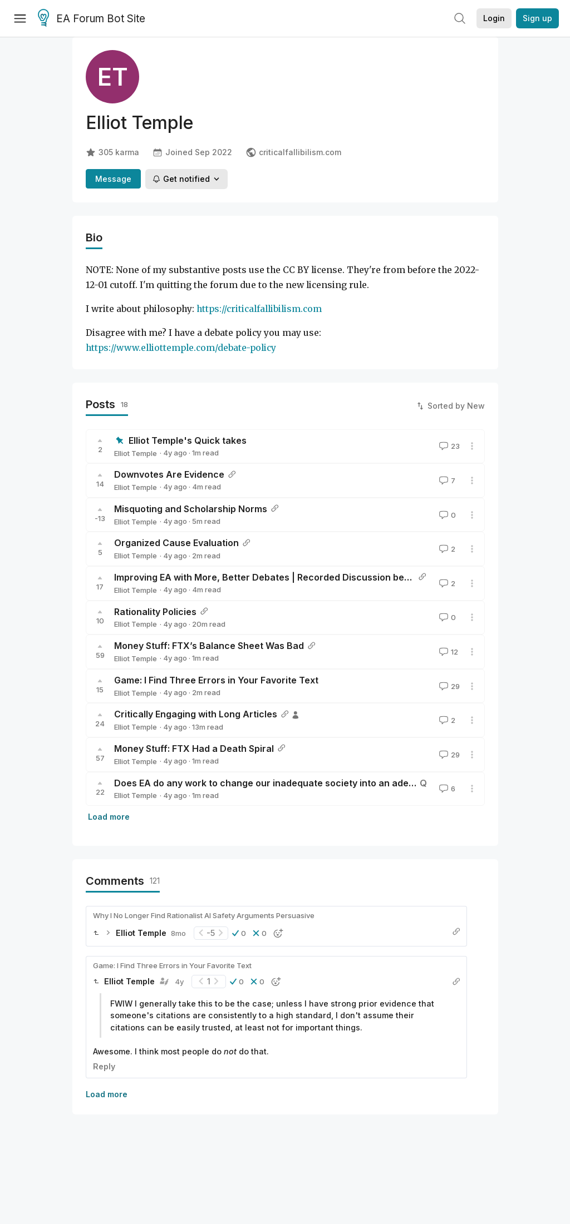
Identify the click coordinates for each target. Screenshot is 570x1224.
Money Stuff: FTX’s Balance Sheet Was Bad (209, 645)
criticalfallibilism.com (293, 152)
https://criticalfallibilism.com (259, 309)
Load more (109, 816)
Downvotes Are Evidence (169, 474)
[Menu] (20, 18)
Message (113, 179)
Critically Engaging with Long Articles (195, 714)
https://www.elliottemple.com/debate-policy (181, 348)
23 (448, 446)
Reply (104, 1066)
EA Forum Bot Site (91, 18)
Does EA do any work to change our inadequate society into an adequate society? (294, 783)
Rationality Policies (155, 611)
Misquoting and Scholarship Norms (190, 508)
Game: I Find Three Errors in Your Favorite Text (216, 680)
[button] (239, 933)
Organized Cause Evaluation (176, 542)
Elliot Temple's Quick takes (188, 440)
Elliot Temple (135, 453)
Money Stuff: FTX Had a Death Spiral (194, 748)
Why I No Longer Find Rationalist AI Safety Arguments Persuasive (204, 915)
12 (447, 652)
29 (448, 686)
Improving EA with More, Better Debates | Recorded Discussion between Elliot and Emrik (306, 577)
